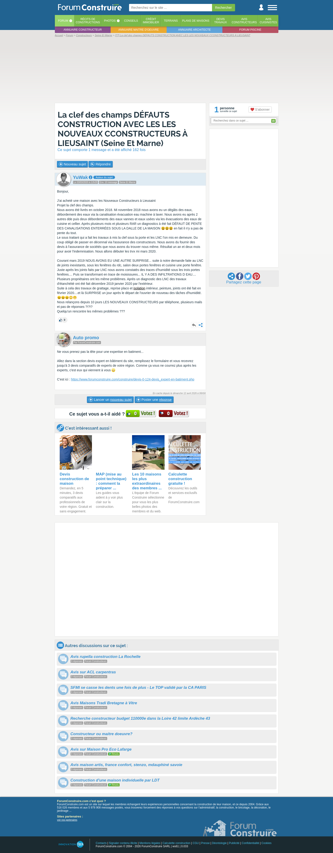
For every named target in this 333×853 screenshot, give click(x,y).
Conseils (131, 20)
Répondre (100, 164)
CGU (196, 843)
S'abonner (260, 109)
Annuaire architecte (194, 29)
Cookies (266, 843)
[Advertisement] (166, 69)
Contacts (101, 843)
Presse (205, 843)
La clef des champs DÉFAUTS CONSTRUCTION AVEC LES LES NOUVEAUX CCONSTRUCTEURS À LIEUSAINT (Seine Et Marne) (123, 129)
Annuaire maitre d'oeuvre (138, 29)
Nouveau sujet (72, 164)
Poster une (154, 400)
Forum (63, 20)
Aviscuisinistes (268, 21)
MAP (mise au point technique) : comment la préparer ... (111, 481)
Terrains (171, 20)
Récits (88, 21)
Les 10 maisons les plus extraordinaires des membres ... (147, 481)
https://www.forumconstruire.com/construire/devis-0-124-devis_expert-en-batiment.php (132, 379)
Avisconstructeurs (244, 21)
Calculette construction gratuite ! (180, 479)
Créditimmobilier (151, 21)
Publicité (234, 843)
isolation (139, 288)
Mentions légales (149, 843)
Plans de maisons (195, 20)
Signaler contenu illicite (123, 843)
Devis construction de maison (74, 479)
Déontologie (219, 843)
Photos (109, 20)
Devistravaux (220, 21)
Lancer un (110, 400)
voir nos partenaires (67, 820)
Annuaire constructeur (83, 29)
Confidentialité (250, 843)
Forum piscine (250, 29)
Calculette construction (176, 843)
